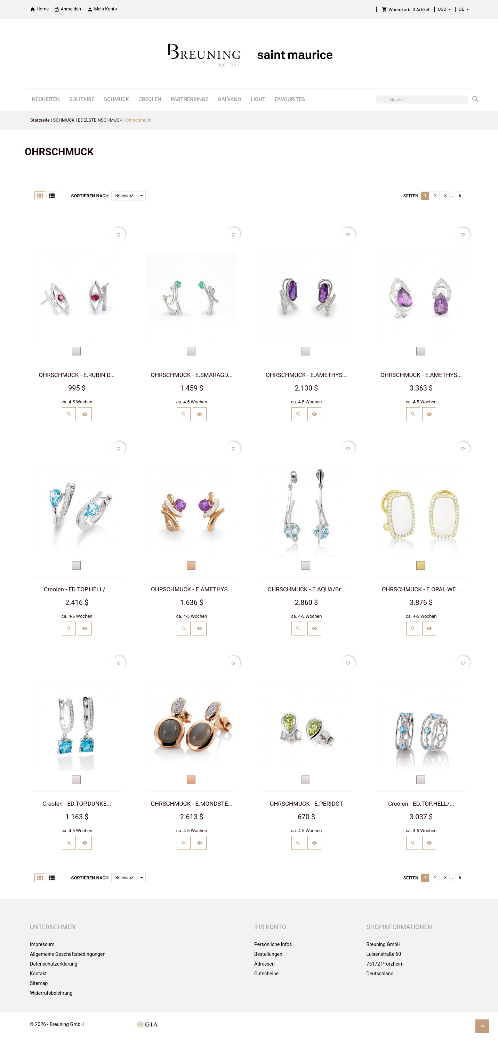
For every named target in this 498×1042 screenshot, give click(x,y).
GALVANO (229, 99)
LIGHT (258, 99)
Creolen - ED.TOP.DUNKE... (76, 803)
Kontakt (38, 973)
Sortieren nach (90, 195)
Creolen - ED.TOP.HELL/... (77, 589)
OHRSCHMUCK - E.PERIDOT (306, 803)
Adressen (264, 964)
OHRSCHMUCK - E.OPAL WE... (421, 589)
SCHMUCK (116, 99)
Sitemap (39, 983)
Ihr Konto (270, 926)
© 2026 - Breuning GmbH (57, 1024)
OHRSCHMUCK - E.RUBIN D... (77, 374)
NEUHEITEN (46, 99)
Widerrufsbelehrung (51, 993)
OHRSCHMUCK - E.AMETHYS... (306, 374)
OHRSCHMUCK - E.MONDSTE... (192, 803)
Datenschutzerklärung (53, 964)
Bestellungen (268, 954)
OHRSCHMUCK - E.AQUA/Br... (306, 589)
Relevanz (130, 195)
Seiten (410, 195)
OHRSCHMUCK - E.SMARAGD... (191, 374)
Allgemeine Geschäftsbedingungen (67, 954)
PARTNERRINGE (189, 99)
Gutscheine (266, 973)
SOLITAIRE (81, 99)
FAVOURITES (290, 99)
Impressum (42, 944)
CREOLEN (149, 99)
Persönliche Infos (273, 944)
